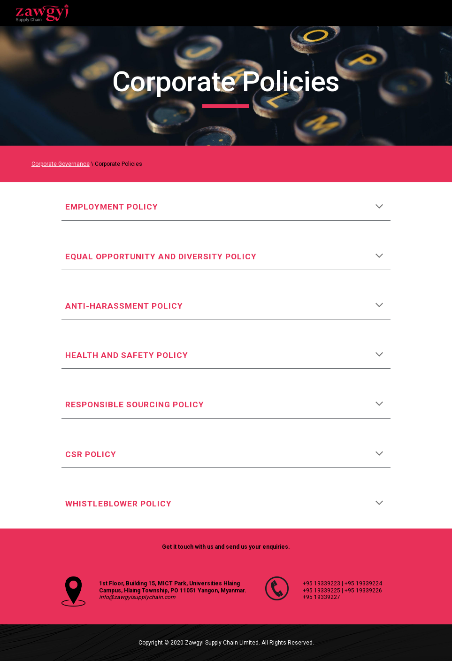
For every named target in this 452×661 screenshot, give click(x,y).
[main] (225, 86)
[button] (379, 207)
